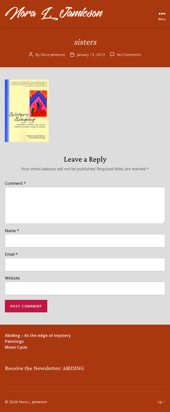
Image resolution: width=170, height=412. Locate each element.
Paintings (14, 341)
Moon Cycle (16, 347)
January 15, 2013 (91, 54)
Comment (15, 183)
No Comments (129, 54)
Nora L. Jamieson (33, 401)
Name (12, 231)
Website (12, 278)
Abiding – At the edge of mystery (38, 335)
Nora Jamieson (53, 54)
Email (11, 254)
